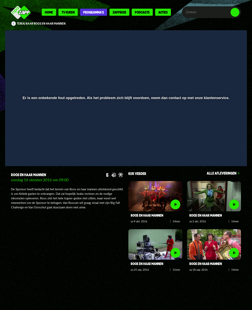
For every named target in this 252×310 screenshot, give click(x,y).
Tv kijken (68, 12)
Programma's (93, 12)
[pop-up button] (223, 153)
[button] (21, 153)
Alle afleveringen (221, 173)
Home (49, 12)
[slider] (125, 144)
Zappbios (119, 12)
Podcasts (142, 12)
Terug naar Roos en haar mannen (41, 23)
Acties (163, 12)
